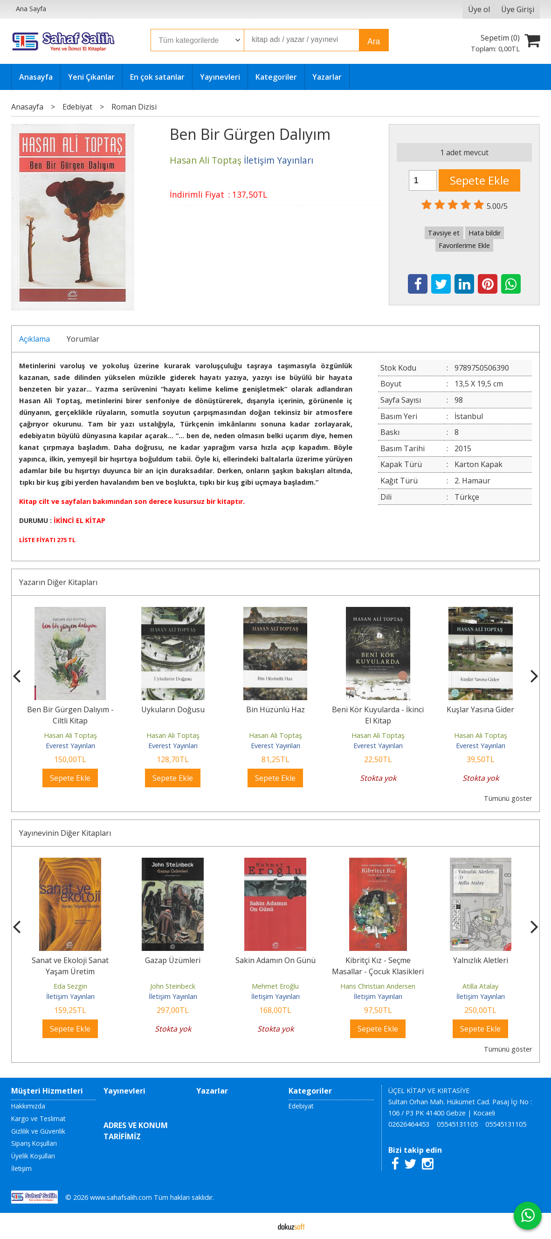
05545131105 (457, 1124)
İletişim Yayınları (70, 996)
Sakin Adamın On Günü (275, 960)
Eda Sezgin (70, 986)
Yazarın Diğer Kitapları (58, 582)
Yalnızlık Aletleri (480, 960)
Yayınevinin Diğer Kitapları (65, 833)
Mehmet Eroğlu (275, 986)
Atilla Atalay (480, 986)
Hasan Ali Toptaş (70, 735)
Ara (373, 41)
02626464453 (408, 1124)
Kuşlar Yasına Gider (480, 709)
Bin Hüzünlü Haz (275, 709)
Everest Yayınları (70, 745)
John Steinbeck (172, 986)
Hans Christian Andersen (377, 986)
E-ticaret (261, 1226)
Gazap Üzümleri (172, 960)
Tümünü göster (508, 798)
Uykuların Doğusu (173, 709)
